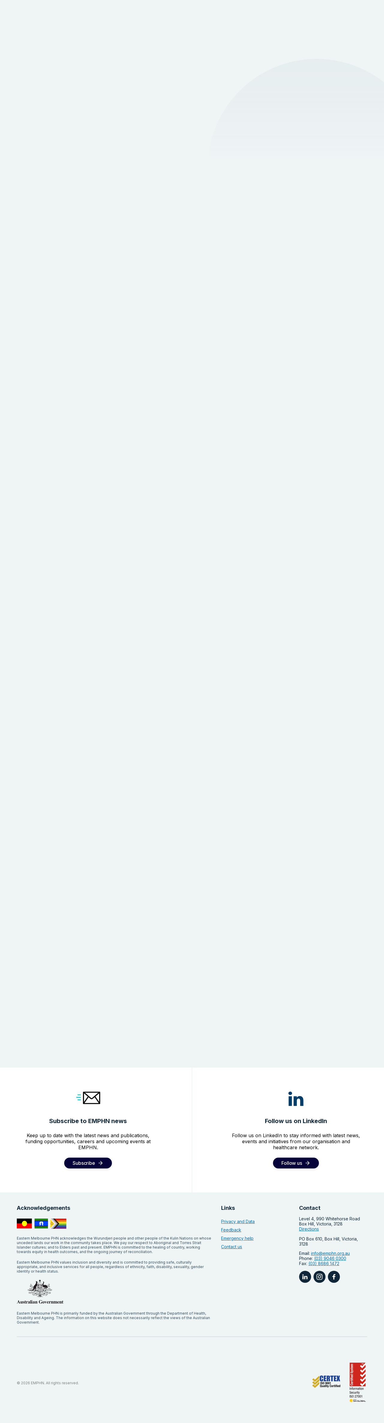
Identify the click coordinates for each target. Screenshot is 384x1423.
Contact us (231, 1246)
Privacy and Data (238, 1221)
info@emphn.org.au (330, 1253)
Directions (309, 1228)
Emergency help (237, 1238)
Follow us (291, 1163)
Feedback (231, 1229)
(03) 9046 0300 (330, 1258)
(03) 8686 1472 (323, 1263)
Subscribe (84, 1163)
